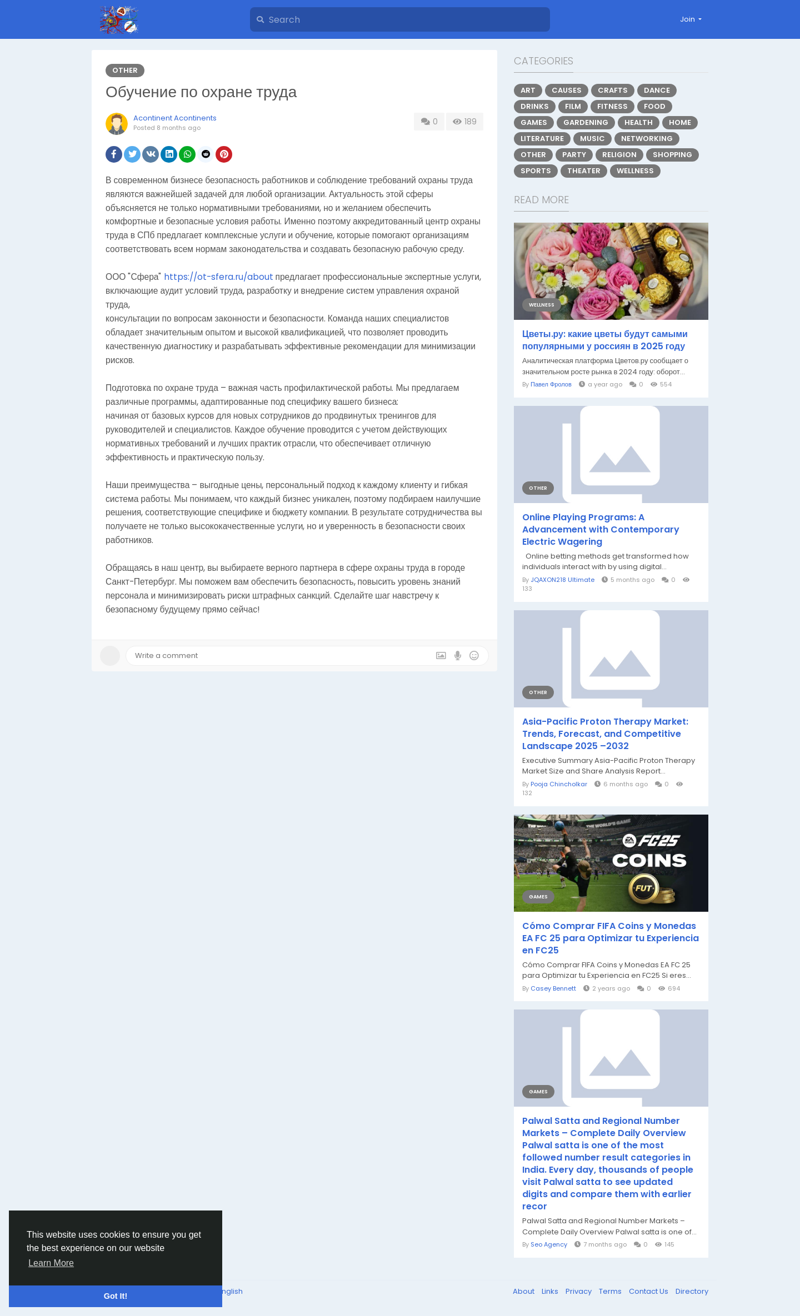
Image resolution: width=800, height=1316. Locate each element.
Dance (657, 90)
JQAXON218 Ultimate (562, 579)
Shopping (672, 154)
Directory (692, 1291)
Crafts (613, 90)
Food (655, 106)
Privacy (579, 1291)
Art (528, 90)
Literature (542, 138)
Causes (567, 90)
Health (638, 122)
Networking (647, 138)
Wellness (635, 170)
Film (573, 106)
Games (534, 122)
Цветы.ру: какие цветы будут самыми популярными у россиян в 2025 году (605, 340)
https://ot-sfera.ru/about (218, 277)
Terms (611, 1291)
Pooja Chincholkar (559, 784)
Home (680, 122)
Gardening (585, 122)
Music (592, 138)
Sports (536, 170)
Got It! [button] (115, 1296)
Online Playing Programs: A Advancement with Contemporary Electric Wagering (600, 529)
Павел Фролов (551, 384)
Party (574, 154)
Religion (619, 154)
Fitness (612, 106)
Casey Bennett (553, 988)
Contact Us (649, 1291)
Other (125, 70)
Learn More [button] (51, 1263)
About (524, 1291)
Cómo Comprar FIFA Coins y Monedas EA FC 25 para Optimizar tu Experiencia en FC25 (610, 938)
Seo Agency (549, 1244)
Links (551, 1291)
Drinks (535, 106)
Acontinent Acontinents (175, 118)
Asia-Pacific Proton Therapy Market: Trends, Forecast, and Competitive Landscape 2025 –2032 (605, 734)
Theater (584, 170)
